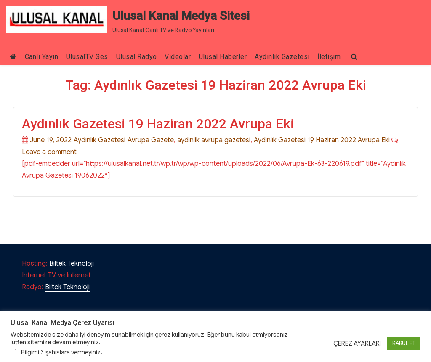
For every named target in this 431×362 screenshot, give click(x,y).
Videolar (178, 57)
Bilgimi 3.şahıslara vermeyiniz (61, 352)
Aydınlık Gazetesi (282, 57)
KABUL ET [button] (403, 343)
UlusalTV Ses (87, 57)
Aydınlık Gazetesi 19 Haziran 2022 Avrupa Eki (158, 124)
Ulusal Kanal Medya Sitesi (181, 16)
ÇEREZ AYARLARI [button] (357, 343)
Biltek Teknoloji (71, 263)
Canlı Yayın (42, 57)
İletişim (329, 57)
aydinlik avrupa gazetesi (213, 140)
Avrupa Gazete (151, 140)
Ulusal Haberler (223, 57)
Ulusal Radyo (136, 57)
